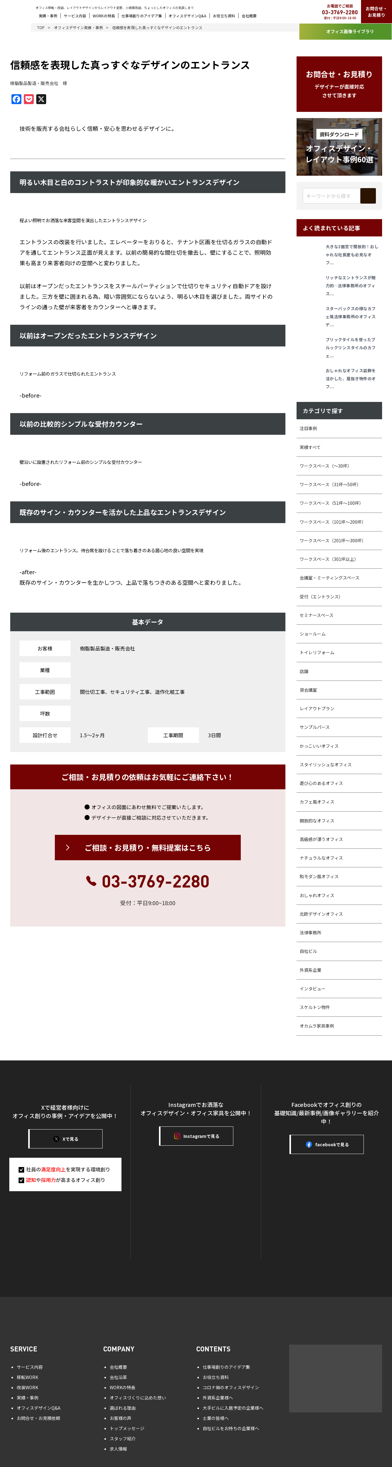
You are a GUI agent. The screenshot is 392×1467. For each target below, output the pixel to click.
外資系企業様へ (218, 1397)
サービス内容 (75, 15)
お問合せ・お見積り (376, 11)
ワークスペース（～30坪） (326, 466)
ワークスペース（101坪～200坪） (333, 522)
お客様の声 (120, 1418)
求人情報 (118, 1449)
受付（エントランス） (321, 596)
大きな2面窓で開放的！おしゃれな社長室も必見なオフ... (352, 255)
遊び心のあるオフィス (321, 783)
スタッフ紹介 (123, 1438)
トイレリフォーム (317, 652)
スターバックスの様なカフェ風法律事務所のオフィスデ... (351, 317)
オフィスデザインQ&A (187, 15)
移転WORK (27, 1377)
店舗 (304, 671)
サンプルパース (315, 727)
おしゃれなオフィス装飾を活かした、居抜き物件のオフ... (351, 379)
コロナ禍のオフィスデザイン (231, 1387)
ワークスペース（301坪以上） (329, 559)
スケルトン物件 (315, 1007)
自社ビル (308, 951)
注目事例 (308, 428)
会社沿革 (118, 1377)
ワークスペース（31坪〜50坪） (330, 484)
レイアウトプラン (317, 708)
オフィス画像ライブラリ (345, 31)
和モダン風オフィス (319, 876)
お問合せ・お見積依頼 (38, 1418)
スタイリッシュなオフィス (326, 764)
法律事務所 (310, 932)
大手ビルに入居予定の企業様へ (233, 1408)
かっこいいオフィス (319, 746)
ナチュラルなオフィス (321, 858)
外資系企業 (310, 970)
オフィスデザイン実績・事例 (78, 27)
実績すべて (310, 447)
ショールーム (313, 634)
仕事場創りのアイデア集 (141, 15)
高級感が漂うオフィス (321, 839)
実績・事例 (48, 15)
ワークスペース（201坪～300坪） (333, 540)
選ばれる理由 (123, 1408)
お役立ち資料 (224, 15)
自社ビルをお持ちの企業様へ (231, 1428)
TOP (41, 27)
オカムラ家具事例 (317, 1026)
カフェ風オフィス (317, 802)
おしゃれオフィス (317, 895)
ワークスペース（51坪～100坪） (331, 503)
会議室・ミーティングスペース (329, 578)
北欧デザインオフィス (321, 914)
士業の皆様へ (216, 1418)
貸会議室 (308, 690)
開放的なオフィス (317, 820)
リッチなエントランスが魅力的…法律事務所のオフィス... (351, 286)
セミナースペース (316, 615)
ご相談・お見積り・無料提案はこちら (148, 847)
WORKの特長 (104, 15)
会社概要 (249, 15)
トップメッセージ (127, 1428)
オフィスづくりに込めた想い (138, 1397)
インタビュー (313, 988)
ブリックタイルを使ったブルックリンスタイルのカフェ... (351, 348)
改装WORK (27, 1387)
